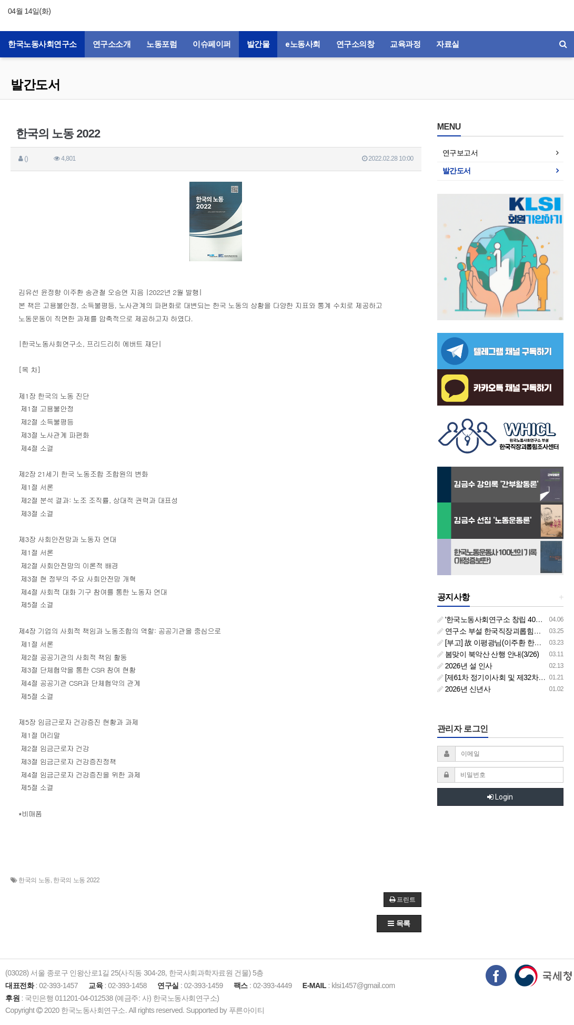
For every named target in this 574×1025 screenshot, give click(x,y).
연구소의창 (355, 44)
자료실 (447, 44)
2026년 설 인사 (464, 666)
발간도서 (35, 84)
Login (500, 797)
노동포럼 (161, 44)
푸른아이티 (247, 1010)
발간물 (258, 44)
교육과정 (405, 44)
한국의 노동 (34, 880)
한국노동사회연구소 (42, 44)
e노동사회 (302, 44)
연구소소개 (112, 44)
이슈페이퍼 (212, 44)
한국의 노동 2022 (76, 880)
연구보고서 (460, 153)
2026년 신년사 (463, 689)
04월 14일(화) (29, 11)
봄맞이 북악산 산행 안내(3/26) (488, 654)
